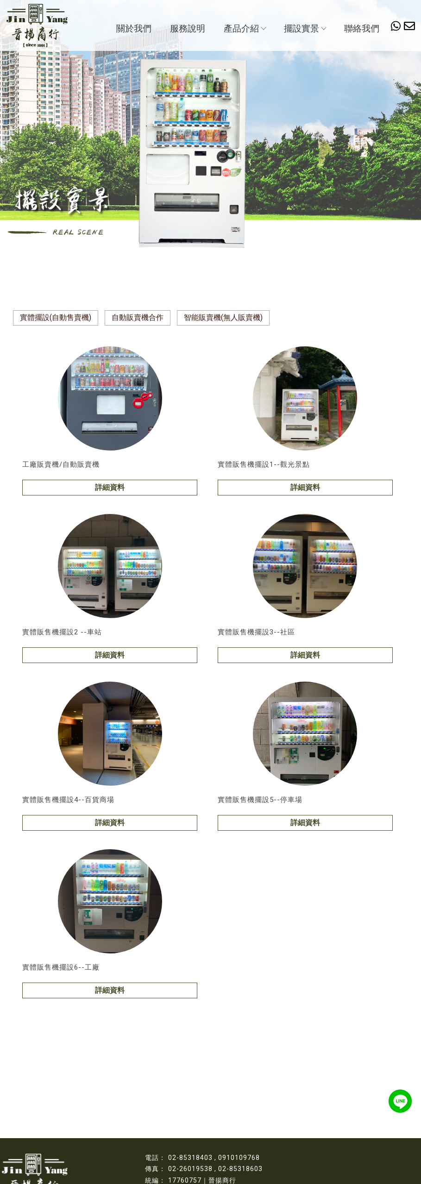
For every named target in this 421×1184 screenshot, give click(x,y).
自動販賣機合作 (137, 317)
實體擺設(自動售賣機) (55, 317)
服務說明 (187, 28)
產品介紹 (244, 28)
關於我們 (133, 28)
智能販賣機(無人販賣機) (223, 317)
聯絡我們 (361, 28)
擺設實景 (305, 28)
